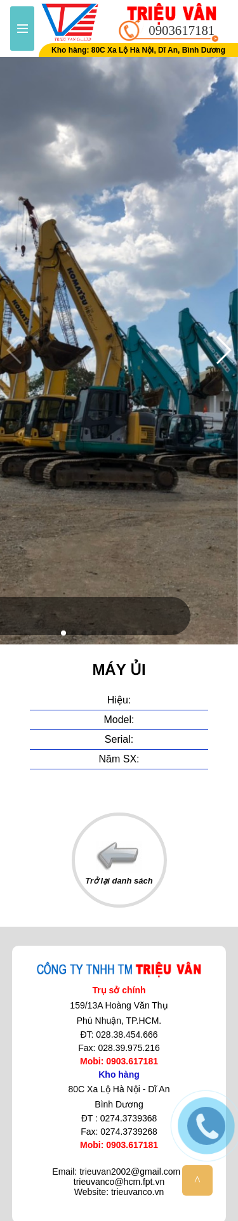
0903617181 (182, 30)
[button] (63, 633)
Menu (22, 28)
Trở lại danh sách (119, 863)
